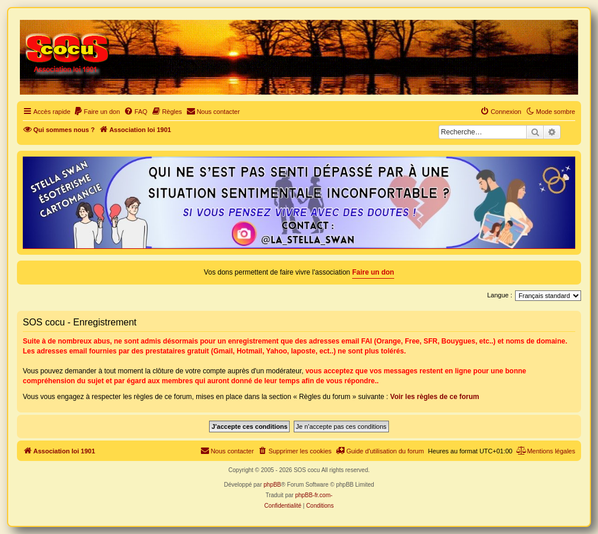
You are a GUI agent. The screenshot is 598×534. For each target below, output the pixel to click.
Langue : (499, 295)
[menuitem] (97, 112)
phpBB (272, 484)
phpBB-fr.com (313, 495)
